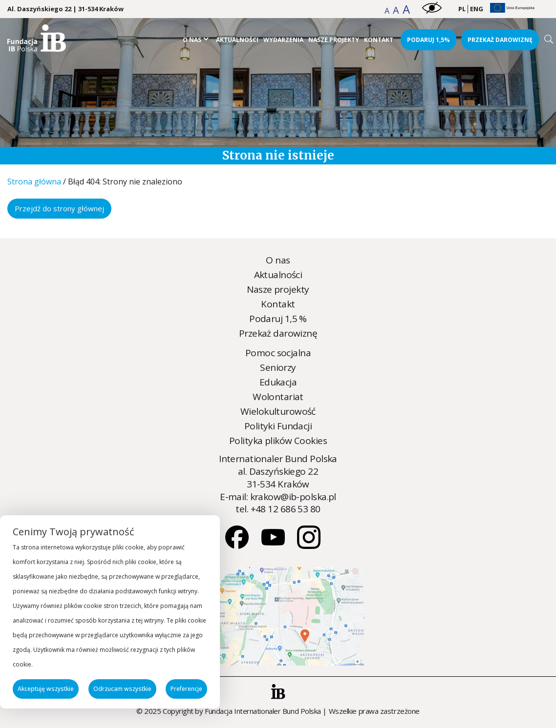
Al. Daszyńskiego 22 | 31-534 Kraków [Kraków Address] (65, 9)
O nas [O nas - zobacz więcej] (192, 40)
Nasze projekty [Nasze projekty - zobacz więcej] (333, 40)
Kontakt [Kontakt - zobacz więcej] (378, 40)
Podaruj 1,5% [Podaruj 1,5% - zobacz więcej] (428, 40)
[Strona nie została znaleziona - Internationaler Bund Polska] (36, 48)
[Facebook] (238, 545)
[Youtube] (274, 545)
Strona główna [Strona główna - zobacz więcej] (34, 181)
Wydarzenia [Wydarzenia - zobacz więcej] (283, 40)
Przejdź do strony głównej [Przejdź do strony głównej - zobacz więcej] (59, 208)
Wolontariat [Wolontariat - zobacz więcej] (278, 396)
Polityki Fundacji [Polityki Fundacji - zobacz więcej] (278, 426)
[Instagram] (309, 545)
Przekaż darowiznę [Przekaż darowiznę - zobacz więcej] (500, 40)
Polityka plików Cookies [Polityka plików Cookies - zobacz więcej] (278, 440)
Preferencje (186, 689)
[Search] (548, 39)
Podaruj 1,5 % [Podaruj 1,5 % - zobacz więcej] (278, 318)
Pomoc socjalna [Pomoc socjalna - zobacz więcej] (278, 352)
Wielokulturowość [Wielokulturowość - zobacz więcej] (278, 411)
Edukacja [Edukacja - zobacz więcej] (278, 382)
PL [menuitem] (462, 8)
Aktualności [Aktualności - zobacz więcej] (237, 40)
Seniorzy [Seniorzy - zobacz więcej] (278, 367)
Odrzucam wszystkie (122, 689)
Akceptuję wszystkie (46, 689)
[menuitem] (462, 9)
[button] (388, 10)
